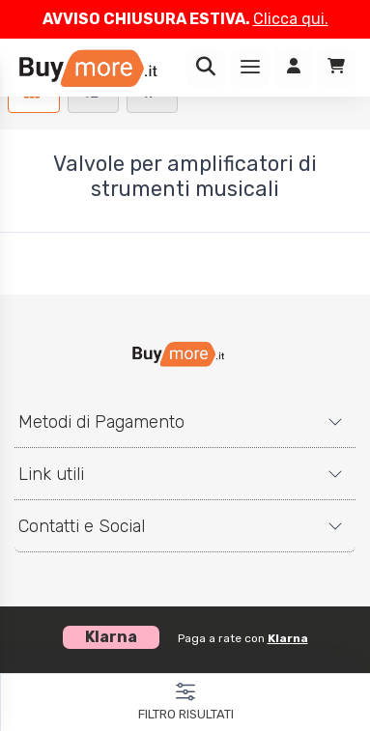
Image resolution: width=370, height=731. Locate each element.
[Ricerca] (205, 67)
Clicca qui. (290, 19)
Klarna (288, 638)
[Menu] (250, 67)
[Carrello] (336, 67)
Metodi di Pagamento (101, 422)
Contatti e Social (81, 526)
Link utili (51, 474)
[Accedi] (293, 67)
